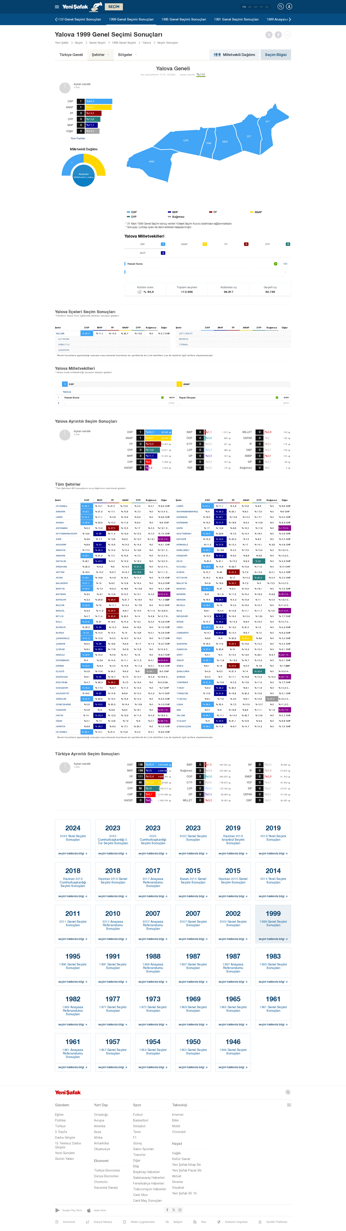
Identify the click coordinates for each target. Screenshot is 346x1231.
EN (249, 7)
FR (261, 7)
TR (244, 7)
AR (255, 7)
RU (267, 7)
